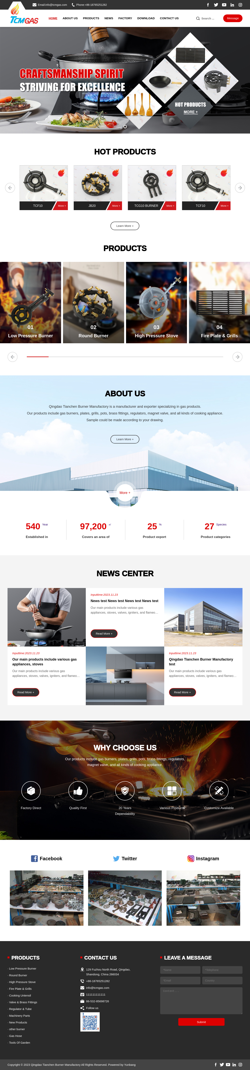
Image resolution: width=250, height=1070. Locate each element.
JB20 (92, 205)
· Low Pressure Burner (22, 968)
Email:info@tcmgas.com (52, 4)
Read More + (25, 692)
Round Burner (94, 335)
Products (91, 18)
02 (94, 327)
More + (62, 205)
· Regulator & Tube (20, 1009)
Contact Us (169, 18)
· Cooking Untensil (19, 995)
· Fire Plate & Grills (20, 988)
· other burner (16, 1029)
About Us (70, 18)
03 (156, 327)
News (108, 18)
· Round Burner (17, 975)
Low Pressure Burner (30, 335)
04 (219, 327)
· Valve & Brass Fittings (22, 1002)
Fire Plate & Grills (219, 335)
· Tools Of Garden (19, 1042)
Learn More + (125, 225)
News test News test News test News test (124, 601)
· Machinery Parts (19, 1015)
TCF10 (38, 205)
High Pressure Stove (156, 335)
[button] (125, 126)
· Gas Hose (15, 1035)
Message (233, 18)
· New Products (17, 1022)
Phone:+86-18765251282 (91, 4)
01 (31, 327)
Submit (201, 1022)
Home (53, 18)
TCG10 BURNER (146, 205)
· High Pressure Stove (22, 982)
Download (146, 18)
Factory (125, 18)
